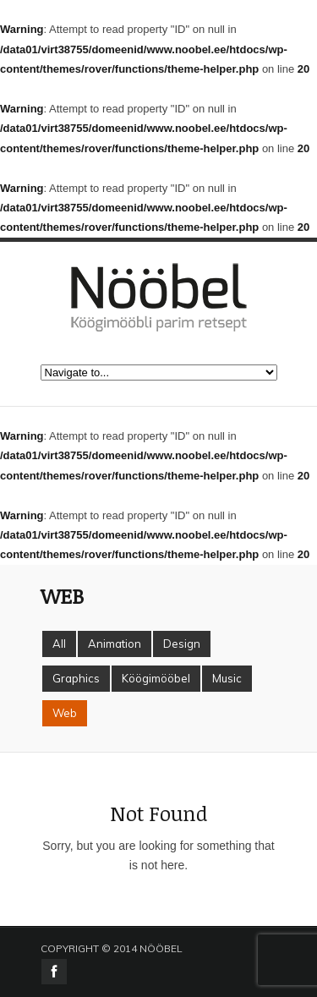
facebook (54, 971)
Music (227, 678)
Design (181, 643)
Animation (114, 643)
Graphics (76, 678)
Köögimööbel (156, 678)
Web (64, 713)
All (59, 643)
